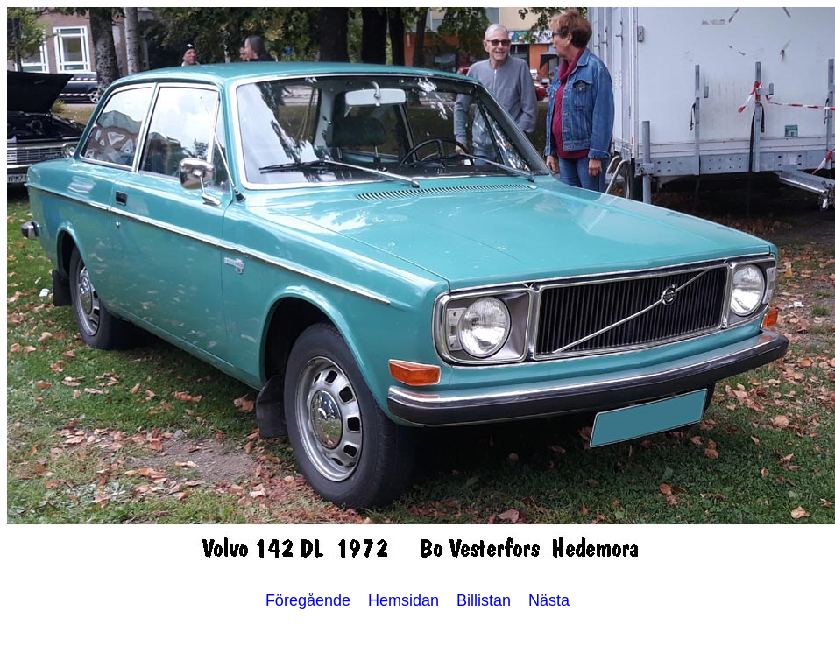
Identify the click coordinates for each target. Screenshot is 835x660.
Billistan (483, 600)
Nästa (549, 600)
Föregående (307, 600)
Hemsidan (403, 600)
